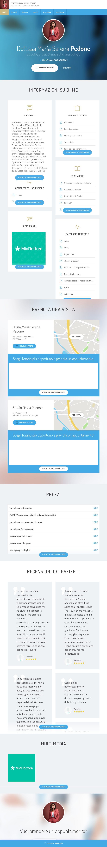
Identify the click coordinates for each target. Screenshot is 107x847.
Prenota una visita (53, 843)
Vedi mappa (76, 336)
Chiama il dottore (24, 346)
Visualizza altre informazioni (53, 727)
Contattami (67, 68)
